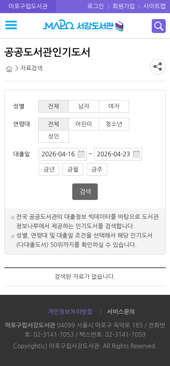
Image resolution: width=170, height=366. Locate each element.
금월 (72, 169)
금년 (48, 169)
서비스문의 (121, 312)
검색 (85, 192)
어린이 (83, 124)
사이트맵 (154, 6)
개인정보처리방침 (70, 312)
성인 (53, 136)
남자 (83, 106)
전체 (53, 106)
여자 (113, 106)
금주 (96, 169)
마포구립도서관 (28, 6)
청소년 (113, 124)
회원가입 (124, 6)
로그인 (95, 6)
